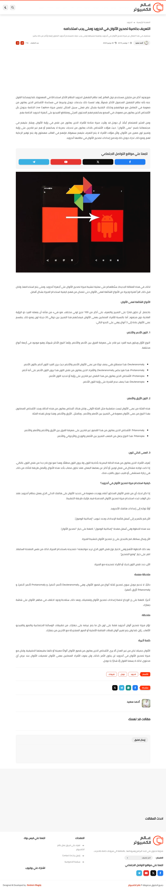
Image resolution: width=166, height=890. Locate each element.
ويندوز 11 (104, 7)
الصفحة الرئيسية (143, 22)
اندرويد (64, 7)
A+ (22, 43)
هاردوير (41, 7)
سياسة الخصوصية (74, 862)
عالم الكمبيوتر (134, 885)
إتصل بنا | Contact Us (73, 855)
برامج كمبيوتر (124, 7)
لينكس (79, 7)
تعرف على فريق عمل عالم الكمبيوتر (70, 847)
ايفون (57, 7)
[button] (135, 687)
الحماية (86, 7)
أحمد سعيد (139, 43)
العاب (72, 7)
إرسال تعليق (139, 740)
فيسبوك (95, 7)
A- (18, 43)
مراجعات (50, 7)
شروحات (112, 674)
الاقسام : (159, 858)
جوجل (123, 674)
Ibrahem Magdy (34, 885)
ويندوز (113, 7)
